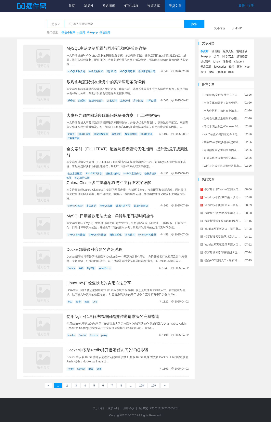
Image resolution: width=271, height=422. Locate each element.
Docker (71, 268)
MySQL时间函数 (97, 234)
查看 (78, 301)
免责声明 (113, 408)
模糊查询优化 (113, 173)
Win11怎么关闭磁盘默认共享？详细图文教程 (223, 166)
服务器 (227, 61)
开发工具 (206, 66)
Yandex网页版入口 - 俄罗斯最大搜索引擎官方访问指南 (223, 229)
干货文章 (175, 5)
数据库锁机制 (96, 100)
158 (141, 385)
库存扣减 (138, 100)
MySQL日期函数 (76, 234)
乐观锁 (71, 100)
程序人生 (228, 51)
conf (99, 368)
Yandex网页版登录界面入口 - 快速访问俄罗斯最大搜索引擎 (223, 244)
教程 (231, 66)
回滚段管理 (146, 134)
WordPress (104, 268)
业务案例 (125, 100)
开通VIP (237, 28)
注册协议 (128, 408)
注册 (250, 5)
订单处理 (151, 100)
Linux (216, 61)
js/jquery (239, 61)
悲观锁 (81, 100)
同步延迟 (111, 71)
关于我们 (98, 408)
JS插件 (89, 5)
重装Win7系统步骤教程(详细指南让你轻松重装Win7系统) (223, 142)
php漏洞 (205, 61)
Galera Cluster (75, 205)
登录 (242, 5)
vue (247, 66)
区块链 (216, 51)
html (203, 71)
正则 (239, 66)
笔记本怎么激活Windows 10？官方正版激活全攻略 (223, 126)
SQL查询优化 (82, 177)
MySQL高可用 (127, 71)
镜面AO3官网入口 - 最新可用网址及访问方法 (223, 260)
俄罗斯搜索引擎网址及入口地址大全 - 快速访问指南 (223, 237)
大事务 (71, 134)
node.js (221, 71)
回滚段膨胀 (84, 134)
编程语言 (242, 56)
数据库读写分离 (146, 71)
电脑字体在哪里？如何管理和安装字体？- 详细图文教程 (223, 102)
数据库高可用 (123, 205)
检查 (86, 301)
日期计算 (130, 234)
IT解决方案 (73, 138)
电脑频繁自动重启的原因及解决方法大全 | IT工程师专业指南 (223, 150)
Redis (71, 368)
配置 (90, 368)
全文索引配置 (75, 173)
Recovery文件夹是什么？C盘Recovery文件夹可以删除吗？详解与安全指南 (223, 95)
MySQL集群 (106, 205)
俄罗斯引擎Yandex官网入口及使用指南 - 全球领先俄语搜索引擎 (223, 189)
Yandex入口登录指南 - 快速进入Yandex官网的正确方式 (223, 197)
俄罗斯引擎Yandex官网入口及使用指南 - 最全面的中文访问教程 (223, 213)
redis (231, 71)
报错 (211, 71)
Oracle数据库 (101, 134)
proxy (104, 335)
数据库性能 (131, 134)
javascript (220, 66)
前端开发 (241, 51)
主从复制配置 (96, 71)
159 (153, 385)
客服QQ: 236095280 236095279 (158, 408)
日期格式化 (116, 234)
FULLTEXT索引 (93, 173)
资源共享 (153, 5)
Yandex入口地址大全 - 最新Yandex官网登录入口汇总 (223, 205)
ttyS (95, 301)
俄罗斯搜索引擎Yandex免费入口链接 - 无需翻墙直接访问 (223, 221)
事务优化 (116, 134)
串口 (70, 301)
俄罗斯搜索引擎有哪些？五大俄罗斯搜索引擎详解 (223, 252)
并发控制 (112, 100)
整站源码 (108, 5)
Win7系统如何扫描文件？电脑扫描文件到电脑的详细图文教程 (223, 134)
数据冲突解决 (141, 205)
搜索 (194, 24)
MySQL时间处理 (147, 234)
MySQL (91, 268)
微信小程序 (68, 32)
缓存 (216, 56)
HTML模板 (131, 5)
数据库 (204, 51)
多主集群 (91, 205)
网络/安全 (228, 56)
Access (94, 335)
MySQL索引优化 (132, 173)
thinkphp (92, 32)
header (71, 335)
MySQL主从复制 (76, 71)
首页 (72, 5)
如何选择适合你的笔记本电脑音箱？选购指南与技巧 (223, 158)
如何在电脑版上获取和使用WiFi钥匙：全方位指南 (223, 118)
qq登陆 (81, 32)
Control (82, 335)
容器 (81, 268)
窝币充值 (219, 28)
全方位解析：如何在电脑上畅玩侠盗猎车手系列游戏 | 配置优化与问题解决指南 (223, 110)
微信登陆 (104, 32)
